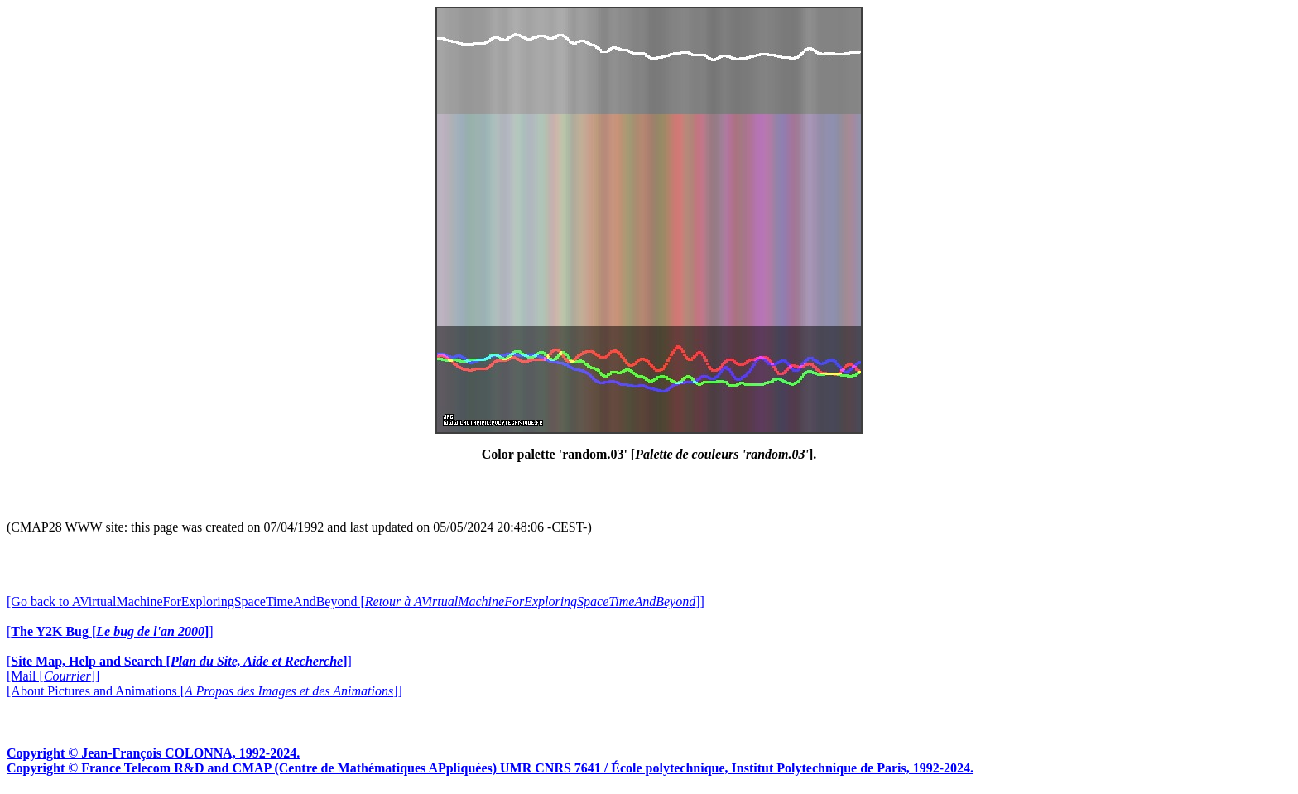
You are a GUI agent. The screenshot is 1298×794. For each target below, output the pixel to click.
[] (110, 631)
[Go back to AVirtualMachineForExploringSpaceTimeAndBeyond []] (355, 601)
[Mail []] (53, 676)
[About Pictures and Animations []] (204, 691)
